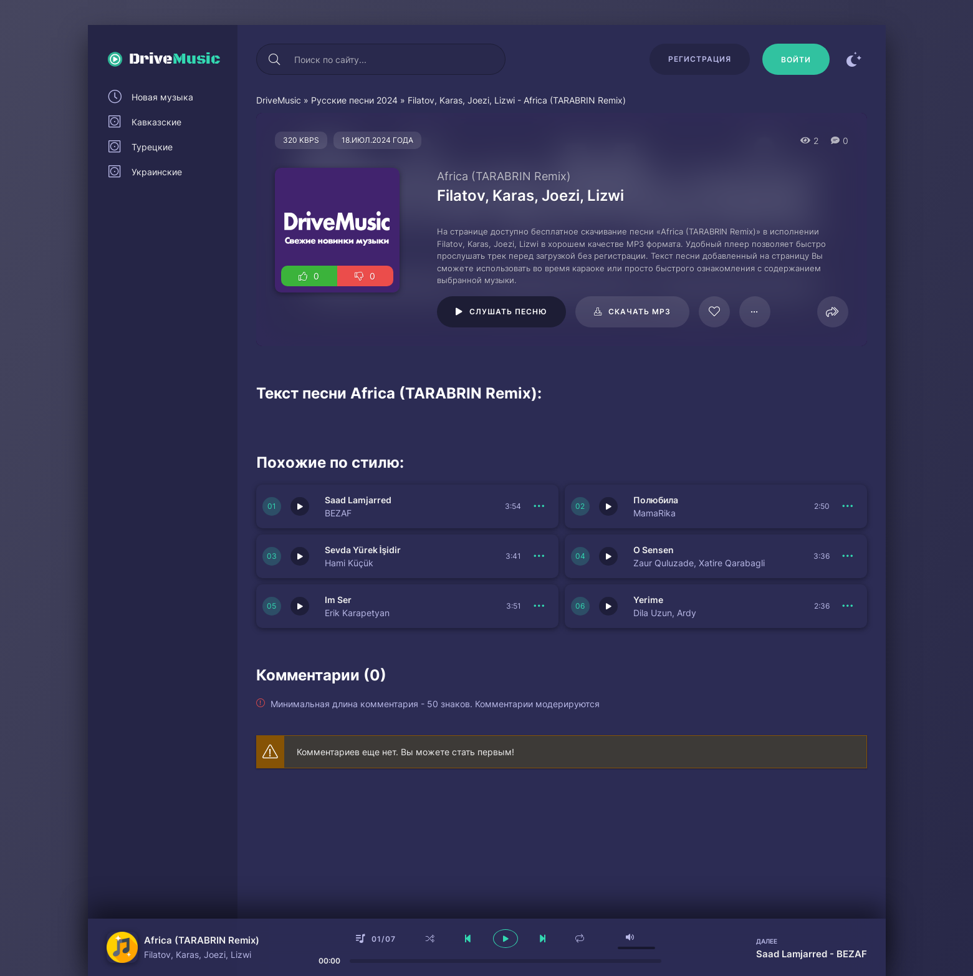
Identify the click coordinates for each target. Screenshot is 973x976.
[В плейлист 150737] (848, 556)
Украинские (157, 172)
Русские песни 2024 (354, 100)
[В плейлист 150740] (539, 506)
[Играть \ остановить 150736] (299, 606)
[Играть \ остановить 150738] (299, 556)
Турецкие (152, 147)
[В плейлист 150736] (539, 606)
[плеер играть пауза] (505, 938)
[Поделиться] (832, 311)
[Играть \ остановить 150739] (608, 506)
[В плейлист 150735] (848, 606)
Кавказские (156, 122)
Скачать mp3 (639, 311)
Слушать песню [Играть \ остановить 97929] (508, 311)
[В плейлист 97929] (754, 311)
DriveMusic (278, 100)
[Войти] (796, 59)
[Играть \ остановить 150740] (299, 506)
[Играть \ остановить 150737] (608, 556)
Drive (175, 59)
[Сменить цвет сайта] (854, 59)
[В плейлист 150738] (539, 556)
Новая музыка (162, 97)
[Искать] (275, 59)
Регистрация (699, 59)
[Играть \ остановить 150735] (608, 606)
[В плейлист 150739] (848, 506)
